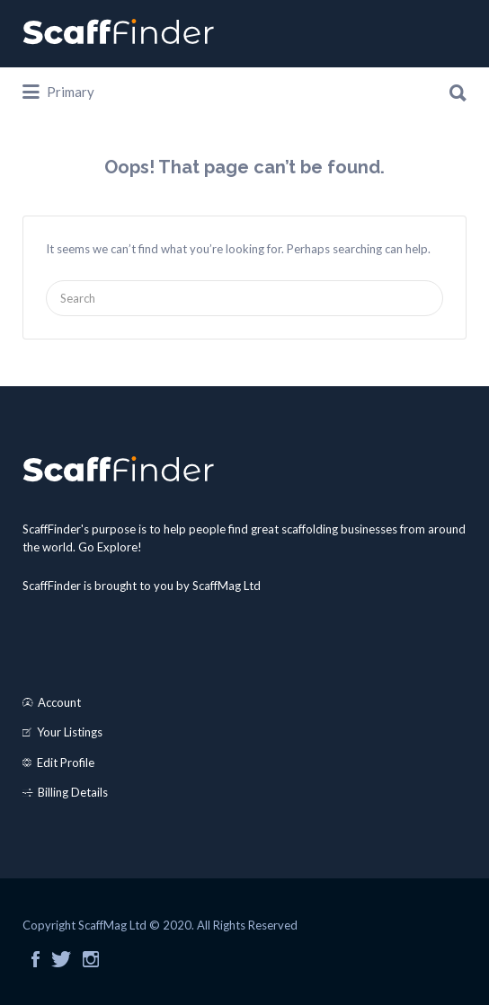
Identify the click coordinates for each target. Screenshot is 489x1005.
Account (59, 702)
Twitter (61, 959)
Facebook (35, 959)
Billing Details (73, 792)
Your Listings (69, 732)
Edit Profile (65, 762)
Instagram (91, 959)
